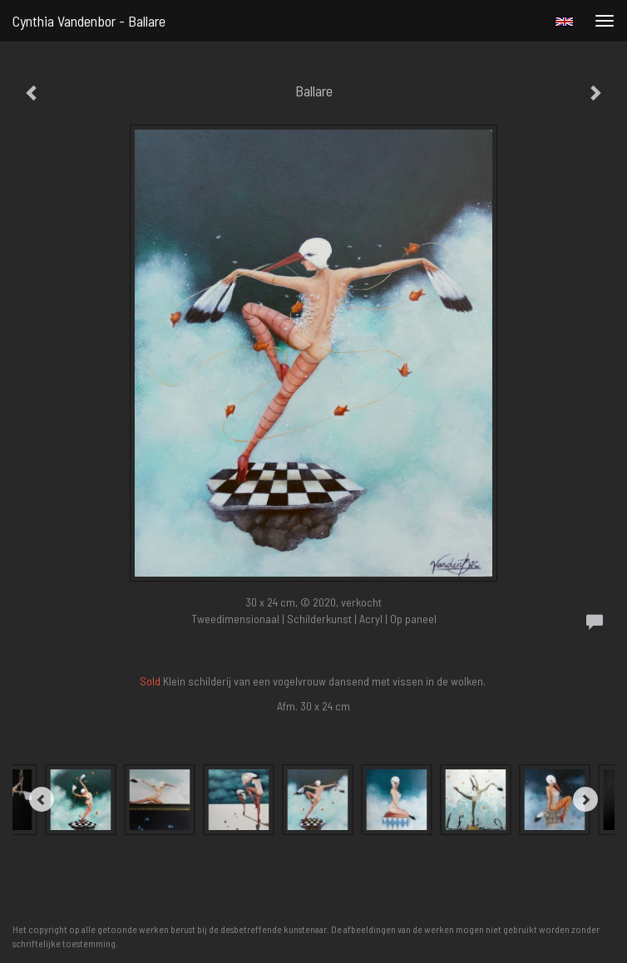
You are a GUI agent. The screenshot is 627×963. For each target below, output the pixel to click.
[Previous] (41, 799)
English (564, 22)
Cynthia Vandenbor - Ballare (88, 21)
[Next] (585, 799)
